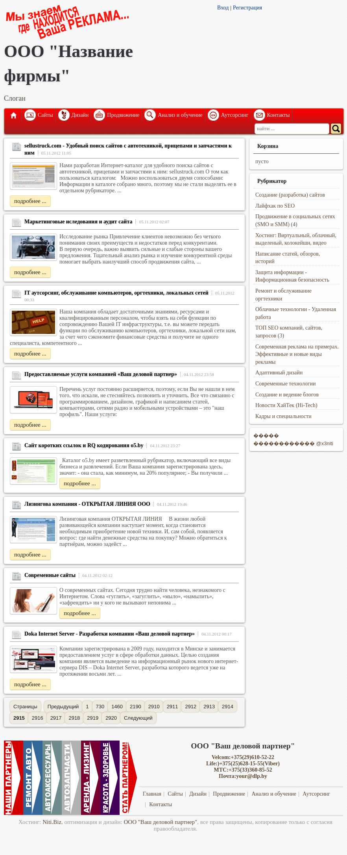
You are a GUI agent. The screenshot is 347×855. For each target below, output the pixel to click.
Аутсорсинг (235, 115)
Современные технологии (285, 384)
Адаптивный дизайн (279, 373)
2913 (209, 706)
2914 (227, 706)
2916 (37, 718)
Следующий (138, 718)
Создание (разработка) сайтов (290, 195)
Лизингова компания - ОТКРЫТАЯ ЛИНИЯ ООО (87, 504)
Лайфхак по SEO (275, 206)
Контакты (278, 115)
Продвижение (123, 115)
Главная (13, 115)
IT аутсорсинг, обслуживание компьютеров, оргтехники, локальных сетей (116, 293)
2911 (172, 706)
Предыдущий (63, 706)
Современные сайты (50, 575)
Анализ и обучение (180, 115)
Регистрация (247, 8)
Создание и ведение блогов (287, 395)
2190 (135, 706)
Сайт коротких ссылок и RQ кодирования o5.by (84, 445)
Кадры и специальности (283, 416)
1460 (117, 706)
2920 (111, 718)
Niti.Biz (51, 822)
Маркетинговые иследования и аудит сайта (78, 222)
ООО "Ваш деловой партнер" (160, 822)
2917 (56, 718)
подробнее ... (30, 201)
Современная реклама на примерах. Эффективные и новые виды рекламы (297, 354)
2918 (74, 718)
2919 (92, 718)
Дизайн (80, 115)
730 (100, 706)
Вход (223, 8)
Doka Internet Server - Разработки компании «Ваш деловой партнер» (109, 634)
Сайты (45, 115)
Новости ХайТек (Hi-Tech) (286, 405)
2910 (154, 706)
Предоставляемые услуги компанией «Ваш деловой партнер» (100, 374)
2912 (190, 706)
